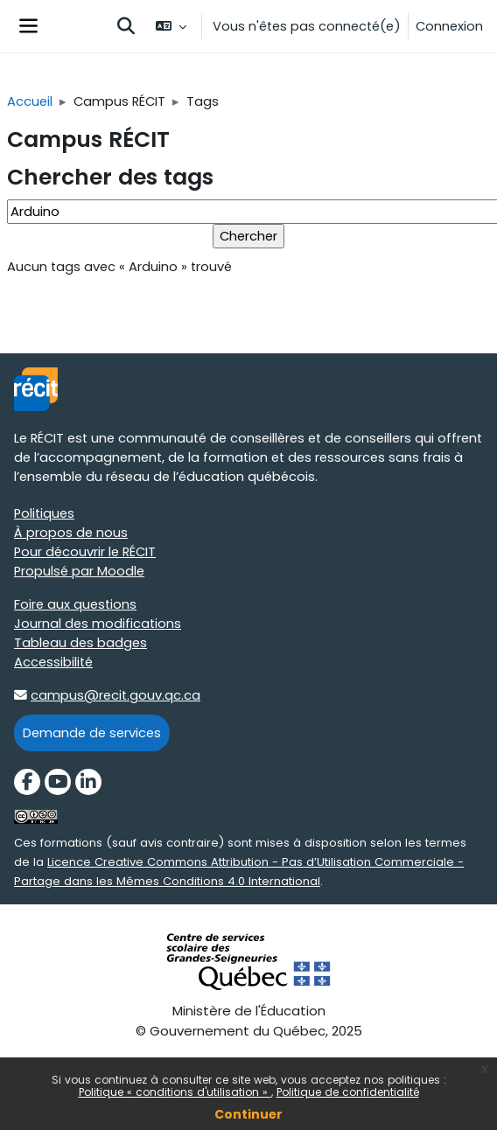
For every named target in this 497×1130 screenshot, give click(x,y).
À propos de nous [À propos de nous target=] (71, 532)
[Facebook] (27, 782)
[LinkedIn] (88, 782)
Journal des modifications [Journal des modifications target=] (97, 623)
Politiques (44, 513)
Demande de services (92, 733)
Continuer (248, 1114)
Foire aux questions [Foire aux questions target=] (75, 604)
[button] (126, 26)
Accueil (29, 101)
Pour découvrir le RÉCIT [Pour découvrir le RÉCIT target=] (85, 552)
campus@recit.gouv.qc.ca (115, 695)
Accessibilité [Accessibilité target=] (53, 662)
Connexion (449, 26)
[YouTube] (58, 782)
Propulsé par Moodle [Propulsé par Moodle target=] (79, 571)
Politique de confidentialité (347, 1092)
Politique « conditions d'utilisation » (175, 1092)
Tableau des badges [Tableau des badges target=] (80, 643)
